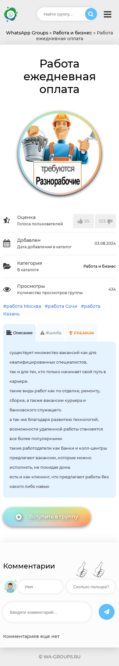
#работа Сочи (61, 306)
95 (83, 221)
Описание (19, 332)
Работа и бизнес (99, 266)
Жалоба (51, 332)
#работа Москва (22, 306)
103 (105, 221)
